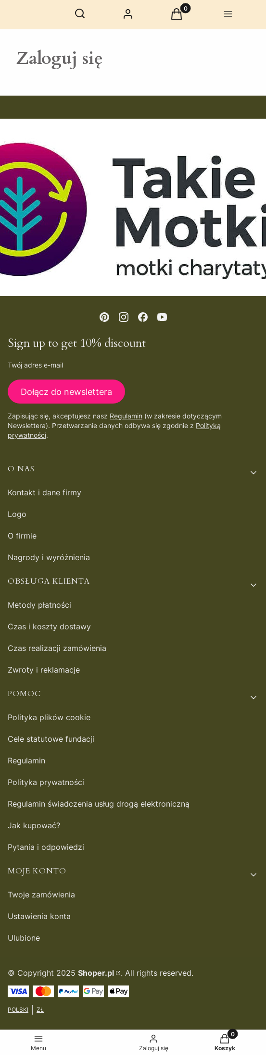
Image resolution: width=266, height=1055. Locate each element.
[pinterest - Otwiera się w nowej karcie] (104, 317)
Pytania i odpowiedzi (46, 847)
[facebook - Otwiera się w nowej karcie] (143, 317)
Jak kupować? (34, 825)
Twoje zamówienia (41, 894)
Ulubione (24, 938)
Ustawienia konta (39, 916)
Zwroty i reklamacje (44, 670)
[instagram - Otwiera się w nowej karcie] (123, 317)
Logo (17, 514)
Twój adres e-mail (35, 365)
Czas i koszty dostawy (49, 626)
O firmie (22, 535)
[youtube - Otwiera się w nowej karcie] (162, 317)
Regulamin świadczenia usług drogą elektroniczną (99, 804)
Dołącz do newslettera (66, 392)
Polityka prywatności (46, 782)
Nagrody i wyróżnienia (49, 557)
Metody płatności (39, 605)
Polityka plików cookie (49, 717)
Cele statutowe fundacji (51, 739)
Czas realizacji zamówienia (57, 648)
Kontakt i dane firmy (44, 492)
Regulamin (126, 416)
